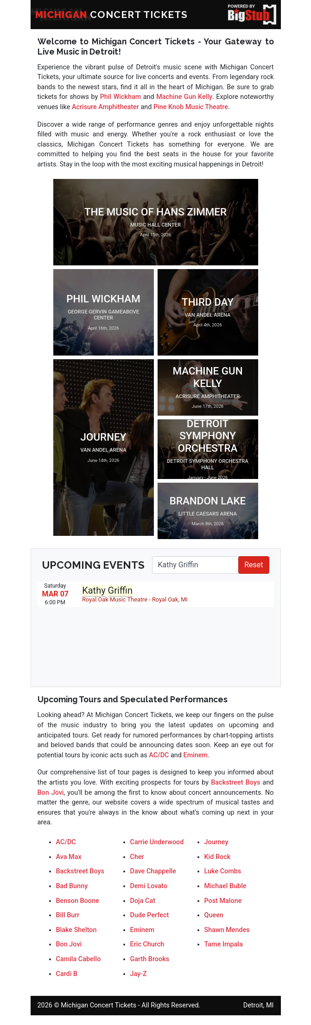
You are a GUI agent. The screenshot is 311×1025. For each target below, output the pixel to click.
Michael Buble (225, 886)
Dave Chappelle (153, 871)
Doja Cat (142, 901)
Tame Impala (223, 944)
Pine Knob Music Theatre (190, 107)
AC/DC (159, 755)
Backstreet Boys (235, 782)
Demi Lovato (148, 886)
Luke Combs (222, 871)
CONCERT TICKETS (111, 14)
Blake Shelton (76, 930)
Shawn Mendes (227, 930)
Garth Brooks (150, 959)
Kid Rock (217, 857)
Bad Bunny (72, 886)
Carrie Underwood (157, 842)
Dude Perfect (149, 915)
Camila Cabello (78, 959)
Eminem (196, 755)
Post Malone (223, 901)
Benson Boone (77, 901)
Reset (253, 564)
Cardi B (67, 974)
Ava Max (69, 857)
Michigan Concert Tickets (98, 1005)
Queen (213, 915)
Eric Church (147, 944)
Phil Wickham (120, 97)
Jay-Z (138, 974)
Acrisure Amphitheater (105, 107)
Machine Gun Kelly (184, 97)
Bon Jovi (51, 793)
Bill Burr (68, 915)
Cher (137, 857)
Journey (216, 842)
